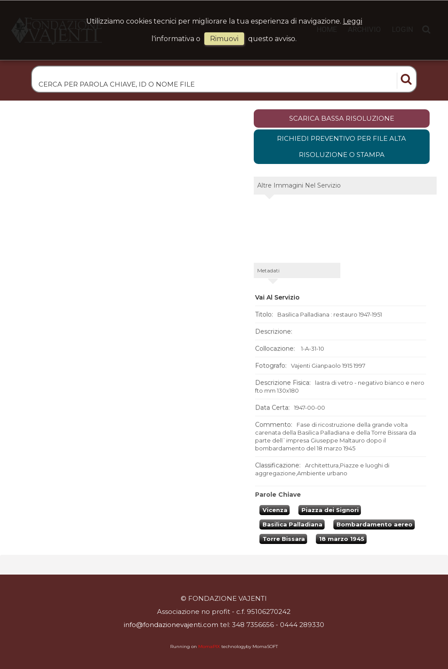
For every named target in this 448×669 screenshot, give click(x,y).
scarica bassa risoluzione (341, 119)
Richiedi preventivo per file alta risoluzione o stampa (341, 147)
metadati (268, 271)
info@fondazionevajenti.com (171, 625)
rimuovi (224, 39)
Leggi (352, 21)
